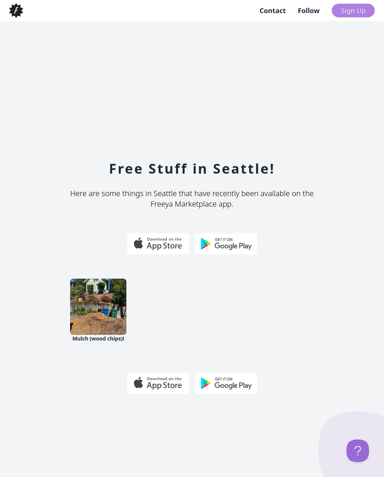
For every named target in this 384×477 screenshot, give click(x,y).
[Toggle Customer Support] (357, 451)
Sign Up (353, 10)
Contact (273, 10)
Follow (309, 10)
